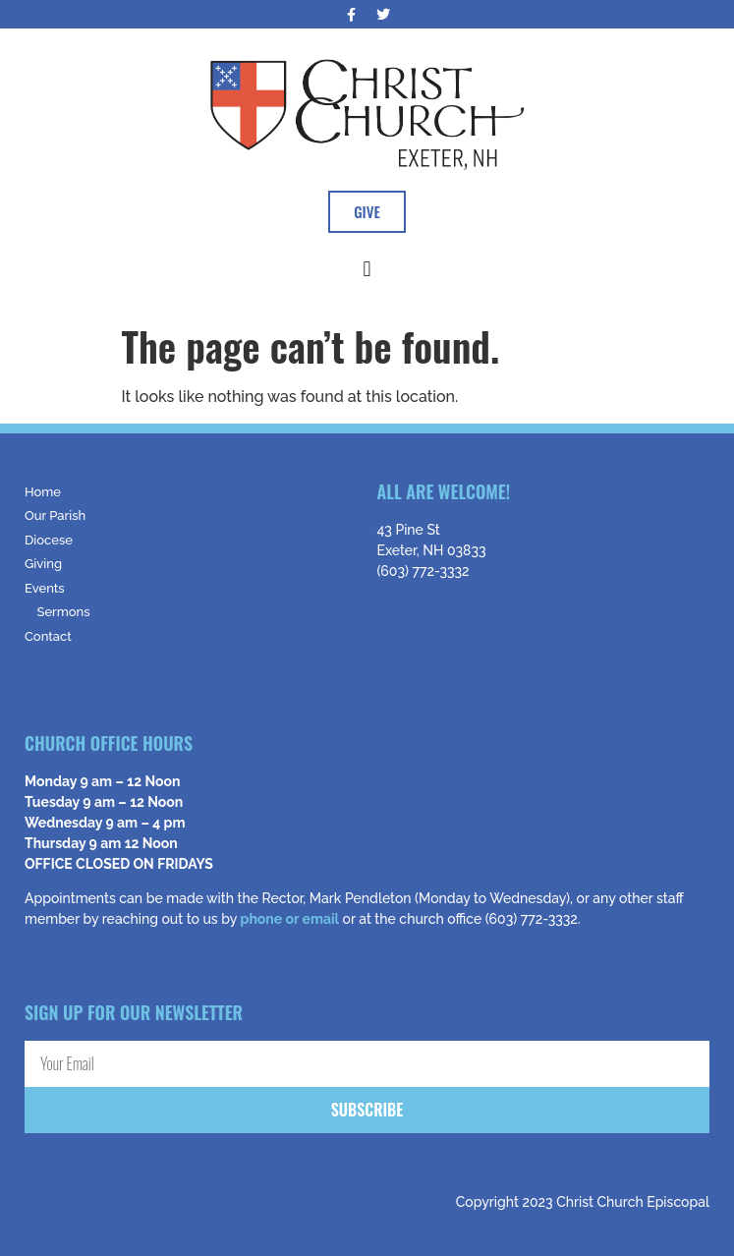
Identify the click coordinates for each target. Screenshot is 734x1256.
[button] (367, 269)
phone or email (290, 919)
